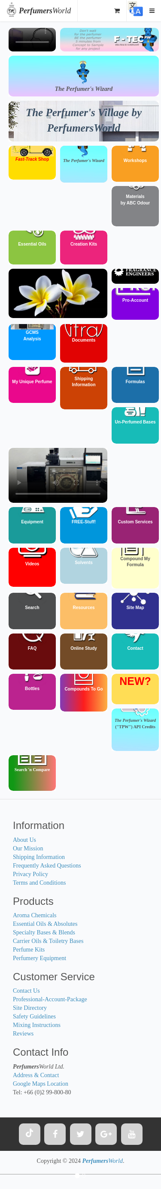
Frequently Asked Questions (47, 865)
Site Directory (30, 1008)
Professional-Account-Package (50, 999)
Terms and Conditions (39, 883)
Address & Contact (36, 1075)
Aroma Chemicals (34, 915)
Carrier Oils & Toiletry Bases (48, 941)
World (45, 10)
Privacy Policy (30, 874)
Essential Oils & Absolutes (45, 924)
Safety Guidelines (34, 1016)
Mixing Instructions (37, 1025)
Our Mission (28, 848)
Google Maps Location (40, 1084)
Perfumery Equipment (39, 958)
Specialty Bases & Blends (44, 932)
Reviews (23, 1033)
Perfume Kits (29, 949)
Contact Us (26, 991)
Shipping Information (39, 857)
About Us (24, 840)
